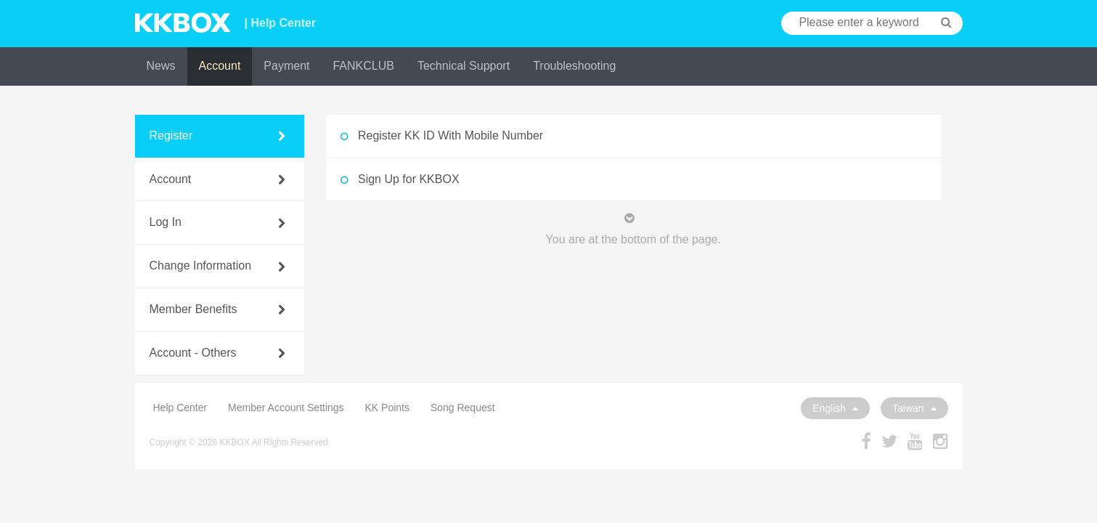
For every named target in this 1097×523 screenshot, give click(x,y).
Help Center (180, 407)
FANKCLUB (363, 66)
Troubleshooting (574, 66)
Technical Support (463, 66)
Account (220, 66)
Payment (286, 66)
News (161, 66)
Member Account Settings (286, 407)
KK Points (387, 407)
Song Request (463, 407)
